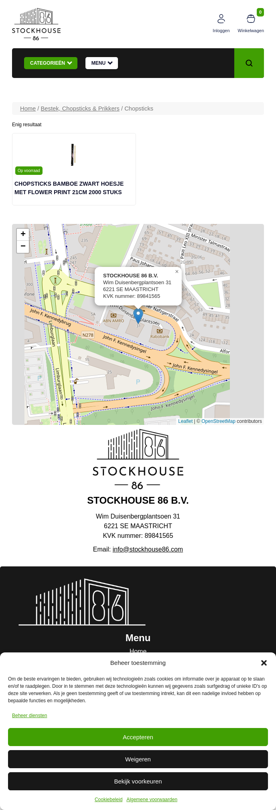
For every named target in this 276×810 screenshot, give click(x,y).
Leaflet (185, 421)
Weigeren (138, 759)
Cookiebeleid (108, 799)
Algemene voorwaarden (151, 799)
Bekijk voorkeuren (138, 781)
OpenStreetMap (218, 421)
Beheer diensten (29, 715)
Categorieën (51, 62)
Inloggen (221, 30)
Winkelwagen (251, 30)
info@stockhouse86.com (148, 549)
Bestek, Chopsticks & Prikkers (80, 108)
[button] (264, 663)
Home (28, 108)
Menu (102, 62)
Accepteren (138, 737)
